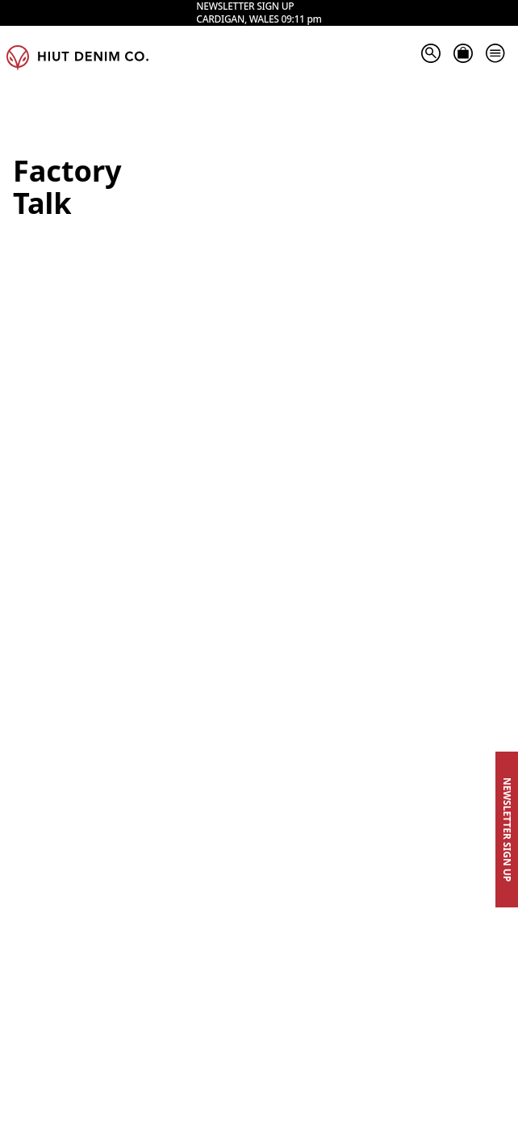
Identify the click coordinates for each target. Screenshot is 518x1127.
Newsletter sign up (245, 32)
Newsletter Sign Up (507, 829)
